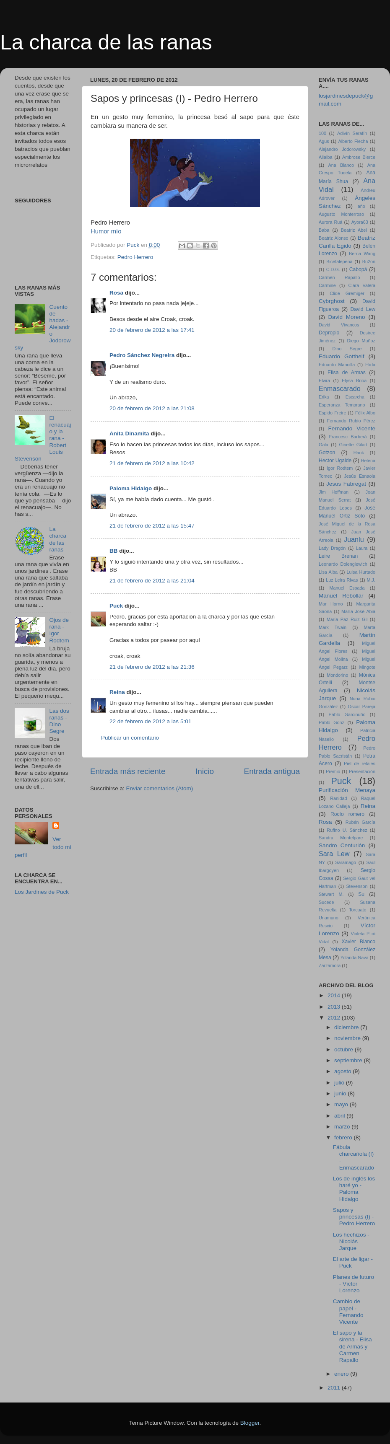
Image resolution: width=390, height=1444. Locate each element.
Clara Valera (361, 285)
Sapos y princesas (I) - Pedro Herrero (354, 1217)
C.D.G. (333, 269)
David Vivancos (339, 324)
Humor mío (106, 231)
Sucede (326, 902)
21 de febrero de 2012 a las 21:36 (152, 667)
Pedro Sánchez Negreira (141, 355)
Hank (359, 452)
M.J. (371, 579)
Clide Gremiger (347, 293)
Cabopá (358, 269)
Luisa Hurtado (361, 571)
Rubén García (360, 822)
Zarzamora (330, 965)
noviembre (348, 1038)
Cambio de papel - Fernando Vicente (348, 1311)
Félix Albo (365, 412)
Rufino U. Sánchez (347, 830)
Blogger (250, 1423)
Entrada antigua (272, 771)
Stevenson (356, 886)
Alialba (325, 157)
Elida (370, 364)
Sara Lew (334, 853)
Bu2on (368, 261)
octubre (344, 1049)
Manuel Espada (346, 587)
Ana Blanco (341, 165)
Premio (333, 771)
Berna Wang (362, 253)
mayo (342, 1104)
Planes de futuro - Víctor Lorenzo (353, 1284)
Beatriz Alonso (333, 238)
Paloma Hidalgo (130, 488)
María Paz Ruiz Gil (347, 619)
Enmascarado (340, 388)
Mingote (367, 667)
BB (113, 551)
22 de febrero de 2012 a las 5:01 (150, 721)
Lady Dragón (332, 548)
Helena (368, 460)
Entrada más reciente (128, 771)
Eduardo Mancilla (337, 364)
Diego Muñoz (361, 340)
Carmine (327, 285)
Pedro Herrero (135, 257)
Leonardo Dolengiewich (343, 564)
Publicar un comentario (130, 738)
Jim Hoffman (333, 491)
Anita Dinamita (129, 433)
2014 (335, 995)
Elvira (324, 380)
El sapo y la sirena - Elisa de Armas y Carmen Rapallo (352, 1346)
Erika (324, 396)
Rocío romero (347, 814)
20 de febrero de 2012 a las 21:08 (152, 408)
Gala (323, 444)
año (361, 206)
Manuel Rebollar (341, 596)
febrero (344, 1137)
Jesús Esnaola (359, 476)
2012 (335, 1017)
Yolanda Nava (355, 957)
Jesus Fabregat (346, 484)
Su (361, 894)
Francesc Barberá (348, 436)
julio (340, 1082)
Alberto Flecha (353, 141)
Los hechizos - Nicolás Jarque (351, 1241)
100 (322, 133)
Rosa (116, 293)
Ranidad (338, 798)
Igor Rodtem (340, 468)
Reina (117, 692)
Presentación (362, 771)
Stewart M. (331, 894)
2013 (335, 1007)
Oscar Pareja (361, 706)
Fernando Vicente (351, 428)
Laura (362, 548)
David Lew (362, 309)
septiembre (349, 1060)
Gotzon (327, 452)
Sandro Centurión (342, 845)
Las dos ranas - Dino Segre (59, 721)
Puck (116, 606)
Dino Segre (346, 348)
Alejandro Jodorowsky (342, 149)
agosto (343, 1071)
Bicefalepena (339, 261)
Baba (324, 230)
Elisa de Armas (347, 372)
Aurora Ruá (330, 222)
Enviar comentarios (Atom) (159, 788)
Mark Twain (332, 627)
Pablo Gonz (331, 722)
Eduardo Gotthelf (341, 356)
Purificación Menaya (347, 790)
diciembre (347, 1027)
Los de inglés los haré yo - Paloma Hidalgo (354, 1188)
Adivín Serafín (352, 133)
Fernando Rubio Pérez (351, 420)
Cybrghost (332, 301)
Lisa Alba (328, 571)
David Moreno (346, 317)
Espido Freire (332, 412)
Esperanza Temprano (342, 404)
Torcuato (357, 909)
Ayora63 (359, 222)
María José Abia (358, 611)
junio (341, 1093)
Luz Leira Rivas (342, 579)
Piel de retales (359, 763)
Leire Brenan (338, 556)
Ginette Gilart (353, 444)
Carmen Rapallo (339, 277)
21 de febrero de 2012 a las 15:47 (152, 526)
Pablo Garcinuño (347, 714)
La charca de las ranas (106, 42)
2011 (335, 1387)
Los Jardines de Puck (42, 892)
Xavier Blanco (358, 942)
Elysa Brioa (354, 380)
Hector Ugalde (335, 460)
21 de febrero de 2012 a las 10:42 (152, 463)
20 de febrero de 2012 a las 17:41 (152, 330)
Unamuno (328, 917)
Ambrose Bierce (358, 157)
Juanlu (354, 539)
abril (340, 1116)
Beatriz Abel (354, 230)
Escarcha (355, 396)
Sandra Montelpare (341, 837)
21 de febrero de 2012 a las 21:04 (152, 580)
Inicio (204, 771)
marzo (342, 1126)
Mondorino (337, 675)
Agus (324, 141)
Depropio (329, 333)
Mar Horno (331, 603)
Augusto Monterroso (341, 214)
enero (342, 1374)
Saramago (345, 862)
